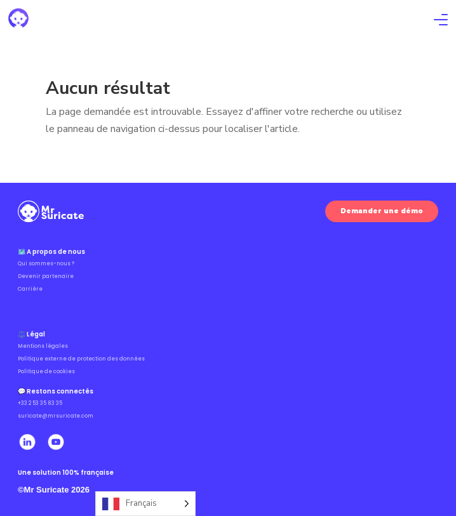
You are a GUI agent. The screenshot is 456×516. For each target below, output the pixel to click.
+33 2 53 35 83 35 (40, 403)
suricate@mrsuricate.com (55, 416)
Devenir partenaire (46, 276)
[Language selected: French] (145, 503)
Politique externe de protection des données (81, 358)
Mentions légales (43, 346)
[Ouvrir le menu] (440, 21)
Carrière (30, 289)
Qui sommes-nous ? (46, 263)
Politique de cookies (46, 371)
